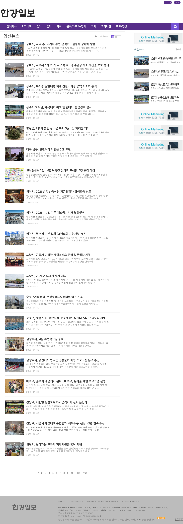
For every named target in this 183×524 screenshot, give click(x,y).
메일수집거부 (102, 501)
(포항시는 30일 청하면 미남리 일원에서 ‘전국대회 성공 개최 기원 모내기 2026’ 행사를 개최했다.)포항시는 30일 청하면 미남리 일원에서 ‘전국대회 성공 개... (67, 281)
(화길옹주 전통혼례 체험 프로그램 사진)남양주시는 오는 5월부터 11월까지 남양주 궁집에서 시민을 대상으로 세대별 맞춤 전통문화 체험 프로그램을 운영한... (66, 365)
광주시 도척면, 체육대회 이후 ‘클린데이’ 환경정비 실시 (59, 107)
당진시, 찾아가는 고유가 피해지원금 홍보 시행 (54, 444)
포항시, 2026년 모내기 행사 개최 (46, 276)
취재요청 (114, 501)
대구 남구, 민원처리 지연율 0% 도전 (48, 149)
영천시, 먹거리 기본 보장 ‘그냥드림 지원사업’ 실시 (56, 233)
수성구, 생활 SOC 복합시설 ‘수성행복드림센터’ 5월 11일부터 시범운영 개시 (67, 318)
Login (168, 2)
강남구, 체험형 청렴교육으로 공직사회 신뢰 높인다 (56, 402)
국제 (93, 26)
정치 (39, 26)
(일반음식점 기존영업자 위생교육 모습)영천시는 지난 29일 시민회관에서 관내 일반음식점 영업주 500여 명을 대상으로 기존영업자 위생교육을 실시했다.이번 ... (67, 197)
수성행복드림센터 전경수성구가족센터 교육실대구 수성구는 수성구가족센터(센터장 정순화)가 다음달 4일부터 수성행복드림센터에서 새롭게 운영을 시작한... (67, 302)
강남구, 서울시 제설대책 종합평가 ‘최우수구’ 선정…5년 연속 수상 (65, 423)
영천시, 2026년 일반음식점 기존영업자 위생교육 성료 (58, 191)
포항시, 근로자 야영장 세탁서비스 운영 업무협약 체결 (58, 255)
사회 (59, 26)
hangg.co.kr (76, 516)
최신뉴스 (104, 36)
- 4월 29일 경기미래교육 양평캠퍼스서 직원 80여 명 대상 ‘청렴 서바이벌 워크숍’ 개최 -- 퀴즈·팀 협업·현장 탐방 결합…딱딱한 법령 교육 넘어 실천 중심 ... (67, 408)
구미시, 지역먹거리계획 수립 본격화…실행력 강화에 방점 (60, 44)
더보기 (178, 49)
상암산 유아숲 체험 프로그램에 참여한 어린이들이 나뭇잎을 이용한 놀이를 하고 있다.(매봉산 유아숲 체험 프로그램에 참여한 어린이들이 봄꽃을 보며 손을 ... (66, 386)
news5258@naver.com (135, 510)
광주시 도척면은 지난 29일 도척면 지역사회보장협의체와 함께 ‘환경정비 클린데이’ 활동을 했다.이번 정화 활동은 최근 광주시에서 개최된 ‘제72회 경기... (66, 112)
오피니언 (106, 26)
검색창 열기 (175, 26)
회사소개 (62, 501)
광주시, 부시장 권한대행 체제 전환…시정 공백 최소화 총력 (61, 86)
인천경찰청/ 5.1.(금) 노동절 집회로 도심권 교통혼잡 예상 (60, 170)
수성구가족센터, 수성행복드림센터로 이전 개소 (54, 297)
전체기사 (12, 26)
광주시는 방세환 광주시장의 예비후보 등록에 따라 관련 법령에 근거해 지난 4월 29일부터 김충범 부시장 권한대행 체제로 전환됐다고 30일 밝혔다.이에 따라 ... (67, 91)
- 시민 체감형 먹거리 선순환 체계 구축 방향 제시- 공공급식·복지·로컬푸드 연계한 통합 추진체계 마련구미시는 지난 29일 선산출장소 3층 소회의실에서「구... (66, 49)
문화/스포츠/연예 (76, 26)
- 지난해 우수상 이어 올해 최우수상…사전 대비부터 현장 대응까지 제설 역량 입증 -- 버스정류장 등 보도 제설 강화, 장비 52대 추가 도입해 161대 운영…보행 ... (67, 429)
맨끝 (85, 473)
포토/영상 (121, 26)
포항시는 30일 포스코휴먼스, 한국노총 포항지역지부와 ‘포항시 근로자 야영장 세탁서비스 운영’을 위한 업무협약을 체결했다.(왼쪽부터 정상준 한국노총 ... (66, 260)
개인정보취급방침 (76, 501)
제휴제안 (135, 501)
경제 (49, 26)
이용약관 (90, 501)
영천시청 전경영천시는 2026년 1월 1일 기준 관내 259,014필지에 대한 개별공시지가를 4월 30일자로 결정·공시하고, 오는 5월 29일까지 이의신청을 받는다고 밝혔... (67, 218)
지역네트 (27, 26)
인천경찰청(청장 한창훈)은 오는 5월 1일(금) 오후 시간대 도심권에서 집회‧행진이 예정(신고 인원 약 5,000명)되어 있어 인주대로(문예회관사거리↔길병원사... (66, 176)
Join (178, 2)
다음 (78, 473)
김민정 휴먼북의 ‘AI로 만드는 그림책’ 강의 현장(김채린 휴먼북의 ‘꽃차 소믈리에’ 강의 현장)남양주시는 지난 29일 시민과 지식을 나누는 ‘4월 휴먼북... (67, 344)
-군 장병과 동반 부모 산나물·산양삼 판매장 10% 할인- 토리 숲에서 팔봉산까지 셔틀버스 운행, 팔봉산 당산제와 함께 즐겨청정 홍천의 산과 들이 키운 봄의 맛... (67, 134)
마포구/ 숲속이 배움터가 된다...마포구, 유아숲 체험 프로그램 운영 (66, 381)
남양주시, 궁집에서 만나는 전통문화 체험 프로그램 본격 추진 (62, 360)
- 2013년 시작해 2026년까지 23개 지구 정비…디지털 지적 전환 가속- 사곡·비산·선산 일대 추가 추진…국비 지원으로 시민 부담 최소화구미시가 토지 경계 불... (67, 70)
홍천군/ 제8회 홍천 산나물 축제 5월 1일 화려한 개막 (58, 128)
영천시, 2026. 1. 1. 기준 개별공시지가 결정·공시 (55, 212)
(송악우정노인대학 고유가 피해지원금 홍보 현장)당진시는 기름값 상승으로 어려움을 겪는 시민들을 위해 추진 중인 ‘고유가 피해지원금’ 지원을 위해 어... (67, 450)
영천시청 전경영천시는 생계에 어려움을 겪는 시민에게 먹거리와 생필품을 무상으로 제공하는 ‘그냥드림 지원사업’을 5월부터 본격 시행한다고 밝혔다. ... (67, 239)
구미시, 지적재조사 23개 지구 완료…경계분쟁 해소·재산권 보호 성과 (67, 65)
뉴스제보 (125, 501)
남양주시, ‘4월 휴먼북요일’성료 (44, 339)
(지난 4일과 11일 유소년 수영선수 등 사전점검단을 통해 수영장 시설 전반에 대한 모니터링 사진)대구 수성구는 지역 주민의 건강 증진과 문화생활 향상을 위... (67, 323)
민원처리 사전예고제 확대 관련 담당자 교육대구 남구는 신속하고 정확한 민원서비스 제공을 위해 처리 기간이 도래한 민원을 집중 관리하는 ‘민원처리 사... (67, 155)
